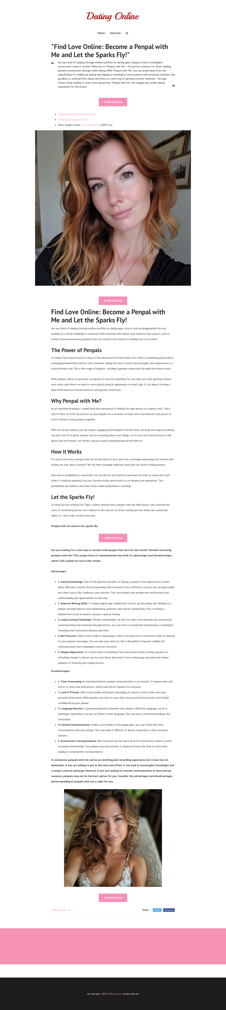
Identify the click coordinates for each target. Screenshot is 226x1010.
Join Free (115, 33)
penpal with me (131, 993)
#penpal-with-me (61, 910)
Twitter (157, 910)
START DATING (113, 102)
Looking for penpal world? (73, 119)
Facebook (169, 910)
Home (101, 33)
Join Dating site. (90, 125)
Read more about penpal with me (77, 114)
